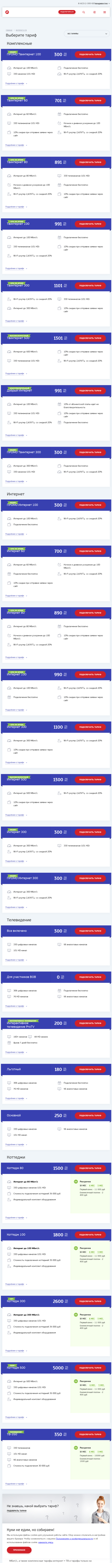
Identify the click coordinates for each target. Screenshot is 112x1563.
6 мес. (93, 1321)
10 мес (83, 1150)
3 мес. (101, 1264)
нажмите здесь (45, 1542)
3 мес (101, 1150)
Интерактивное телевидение (92, 1518)
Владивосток (101, 4)
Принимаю (19, 1550)
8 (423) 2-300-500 (86, 4)
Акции (81, 1521)
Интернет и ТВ (85, 1514)
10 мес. (83, 1321)
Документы (48, 1518)
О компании (49, 1514)
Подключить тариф (90, 55)
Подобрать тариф (17, 1427)
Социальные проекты (53, 1521)
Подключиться (67, 12)
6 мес (92, 1150)
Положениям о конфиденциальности (74, 1539)
